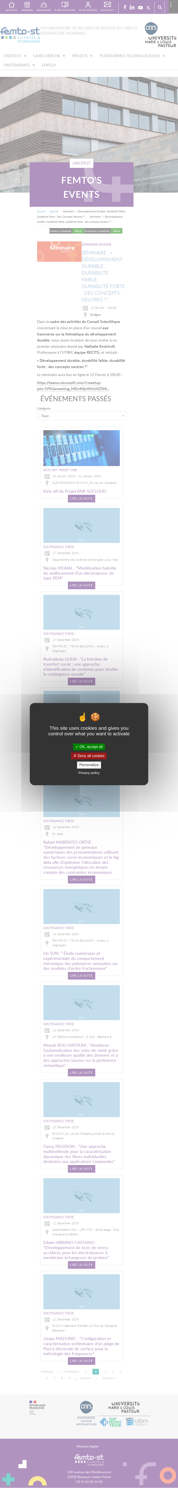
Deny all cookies (89, 756)
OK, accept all (88, 747)
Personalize (89, 765)
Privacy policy (89, 773)
